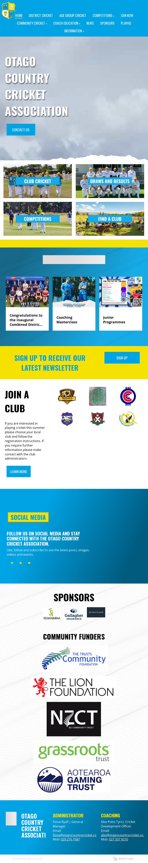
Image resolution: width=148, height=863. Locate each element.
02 (111, 839)
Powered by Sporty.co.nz (27, 858)
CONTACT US (20, 129)
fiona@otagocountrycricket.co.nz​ (77, 835)
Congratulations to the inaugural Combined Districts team (26, 320)
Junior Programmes (114, 319)
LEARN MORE (18, 471)
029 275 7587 (70, 839)
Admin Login (123, 858)
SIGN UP (122, 357)
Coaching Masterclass (66, 319)
